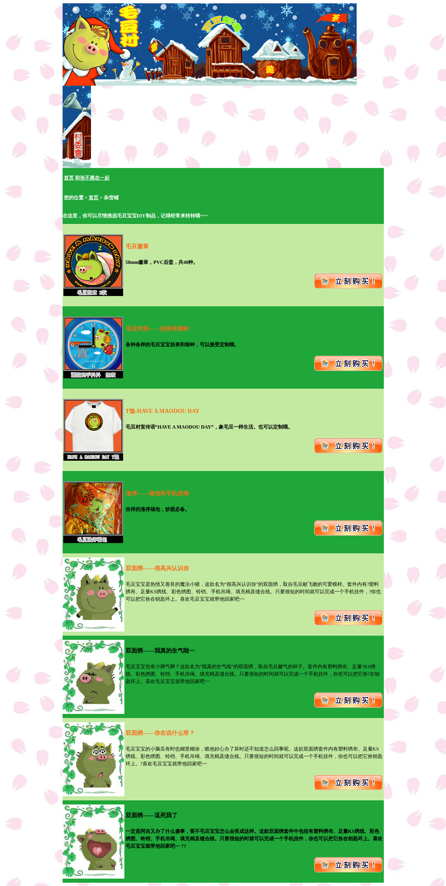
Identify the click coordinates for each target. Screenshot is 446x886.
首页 (69, 178)
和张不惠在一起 (92, 178)
